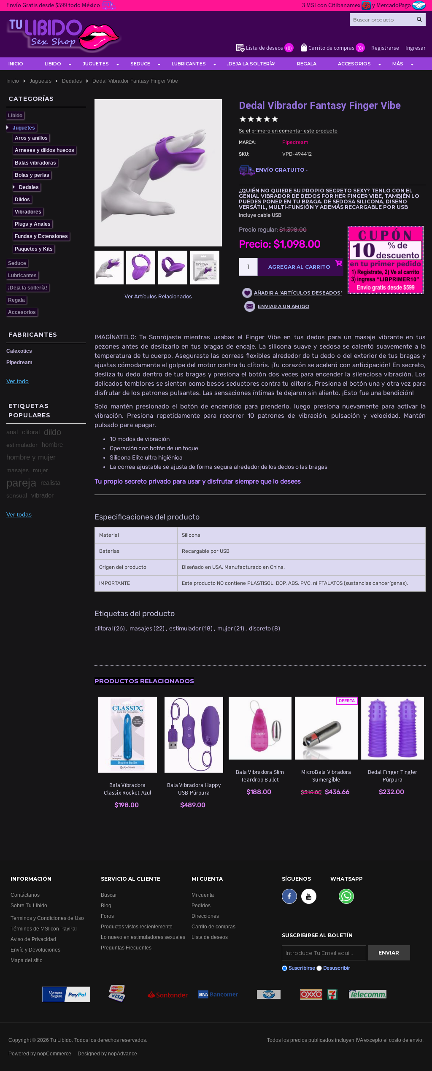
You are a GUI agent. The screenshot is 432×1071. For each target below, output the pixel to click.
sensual (16, 495)
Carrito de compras (213, 926)
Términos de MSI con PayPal (44, 928)
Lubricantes (189, 64)
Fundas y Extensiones (41, 236)
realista (50, 482)
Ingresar (415, 47)
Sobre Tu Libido (29, 905)
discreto (260, 628)
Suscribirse (302, 968)
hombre (52, 444)
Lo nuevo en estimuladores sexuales (143, 937)
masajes (17, 470)
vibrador (42, 495)
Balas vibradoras (35, 163)
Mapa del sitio (27, 960)
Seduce (140, 64)
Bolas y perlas (32, 175)
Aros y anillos (31, 138)
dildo (52, 432)
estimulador (22, 444)
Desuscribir (336, 968)
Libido (53, 64)
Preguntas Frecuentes (126, 947)
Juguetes (96, 64)
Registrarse (385, 47)
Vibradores (28, 211)
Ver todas (19, 514)
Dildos (22, 199)
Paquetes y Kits (34, 249)
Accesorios (354, 64)
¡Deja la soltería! (251, 64)
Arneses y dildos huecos (44, 150)
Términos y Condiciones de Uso (47, 918)
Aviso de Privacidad (33, 939)
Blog (106, 905)
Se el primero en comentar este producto (288, 131)
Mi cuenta (203, 895)
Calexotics (19, 351)
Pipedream (19, 362)
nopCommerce (54, 1053)
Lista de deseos (210, 937)
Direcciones (205, 916)
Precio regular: (258, 229)
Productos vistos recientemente (137, 926)
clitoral (31, 431)
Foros (107, 916)
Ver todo (17, 381)
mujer (40, 470)
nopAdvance (122, 1053)
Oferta (347, 700)
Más (397, 64)
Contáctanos (25, 895)
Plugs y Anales (33, 224)
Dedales (29, 187)
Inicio (15, 64)
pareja (21, 482)
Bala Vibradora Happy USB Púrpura (194, 788)
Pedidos (201, 905)
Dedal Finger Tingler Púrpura (393, 775)
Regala (306, 64)
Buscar (109, 895)
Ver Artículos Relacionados (158, 296)
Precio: (255, 244)
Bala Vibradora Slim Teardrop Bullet (260, 775)
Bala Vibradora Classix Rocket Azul (127, 788)
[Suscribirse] (324, 952)
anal (12, 431)
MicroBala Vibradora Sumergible (326, 775)
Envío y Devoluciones (35, 950)
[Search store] (388, 19)
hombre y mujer (31, 457)
